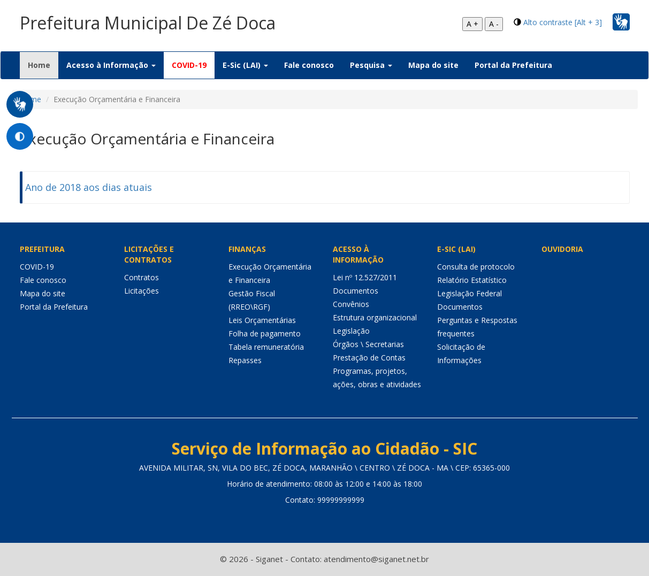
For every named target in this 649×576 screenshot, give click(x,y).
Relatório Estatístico (472, 280)
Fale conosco (309, 65)
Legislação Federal (469, 293)
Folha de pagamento (264, 333)
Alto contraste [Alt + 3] (562, 22)
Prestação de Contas (369, 357)
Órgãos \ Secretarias (368, 344)
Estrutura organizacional (375, 317)
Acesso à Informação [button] (111, 65)
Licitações (141, 291)
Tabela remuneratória (266, 347)
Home (43, 64)
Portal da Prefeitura (513, 65)
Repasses (245, 360)
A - (494, 24)
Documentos (355, 291)
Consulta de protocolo (476, 267)
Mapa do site (433, 65)
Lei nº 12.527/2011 (365, 277)
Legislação (351, 331)
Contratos (141, 277)
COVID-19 (189, 65)
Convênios (351, 304)
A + (472, 24)
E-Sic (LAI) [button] (245, 65)
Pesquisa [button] (371, 65)
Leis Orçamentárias (262, 320)
